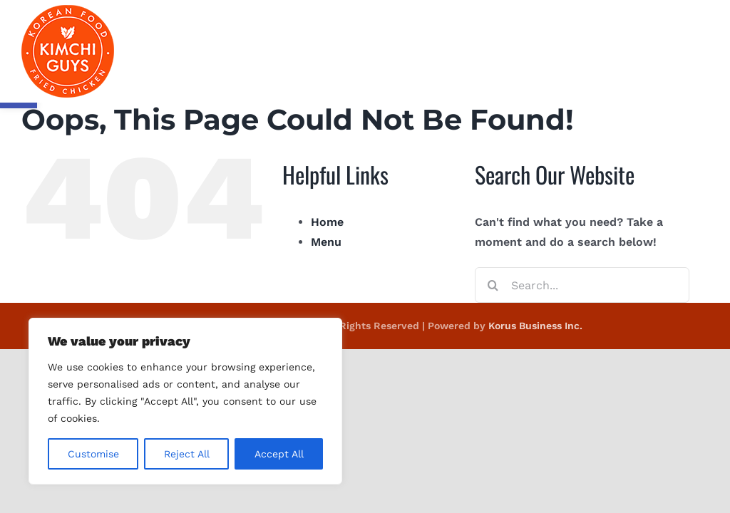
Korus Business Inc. (535, 325)
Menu (326, 242)
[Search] (492, 285)
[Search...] (582, 285)
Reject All (187, 454)
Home (327, 222)
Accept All (279, 454)
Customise (93, 454)
